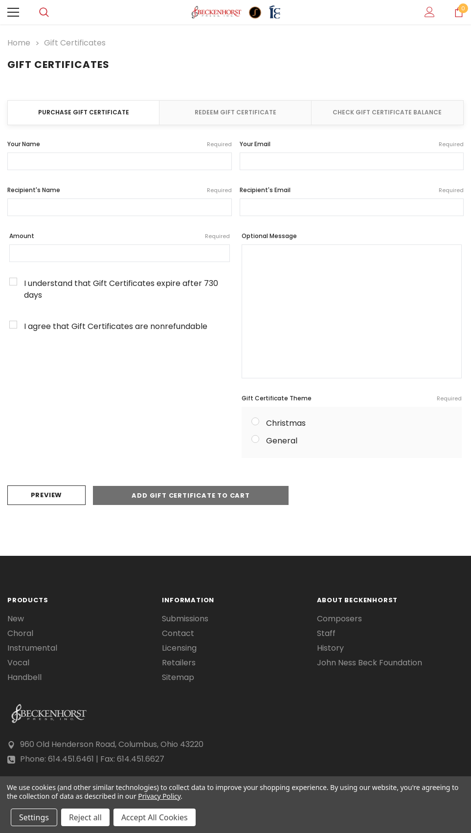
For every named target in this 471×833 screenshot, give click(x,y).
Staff (326, 633)
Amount (119, 236)
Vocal (18, 662)
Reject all (85, 817)
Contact (178, 633)
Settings (34, 817)
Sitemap (178, 677)
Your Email (352, 144)
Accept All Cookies (154, 817)
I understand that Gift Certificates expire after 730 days (121, 289)
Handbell (24, 677)
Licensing (179, 648)
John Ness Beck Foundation (369, 662)
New (15, 618)
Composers (339, 618)
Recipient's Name (119, 190)
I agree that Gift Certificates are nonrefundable (115, 326)
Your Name (119, 144)
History (330, 648)
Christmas (286, 423)
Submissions (185, 618)
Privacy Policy (159, 796)
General (281, 440)
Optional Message (269, 236)
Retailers (179, 662)
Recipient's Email (352, 190)
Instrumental (32, 648)
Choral (20, 633)
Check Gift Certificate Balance (387, 112)
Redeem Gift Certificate (235, 112)
